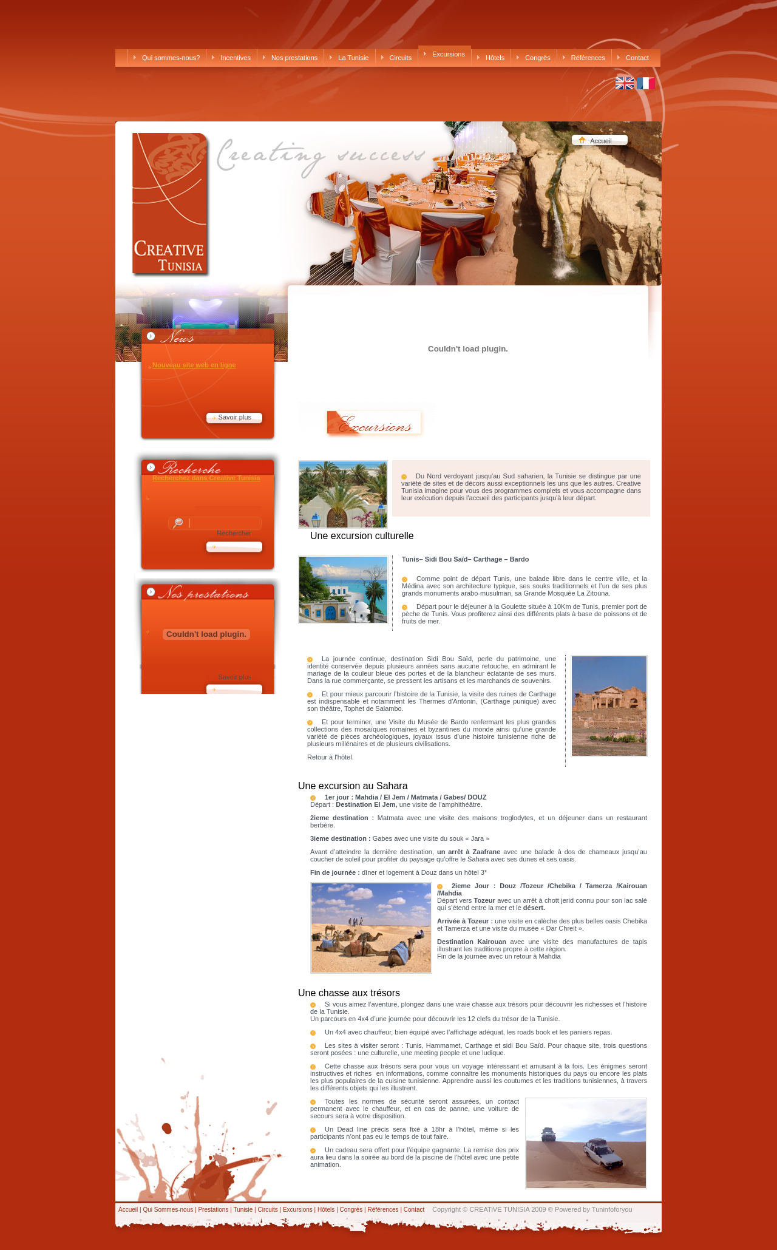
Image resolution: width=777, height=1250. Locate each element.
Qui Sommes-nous (169, 1209)
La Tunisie (349, 57)
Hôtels (490, 57)
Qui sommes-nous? (167, 57)
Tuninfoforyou (612, 1209)
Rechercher (234, 533)
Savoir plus (235, 417)
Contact (633, 57)
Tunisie (243, 1209)
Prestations (214, 1209)
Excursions (444, 54)
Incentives (231, 57)
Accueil (600, 140)
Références (584, 57)
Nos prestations (290, 57)
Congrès (534, 57)
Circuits (396, 57)
